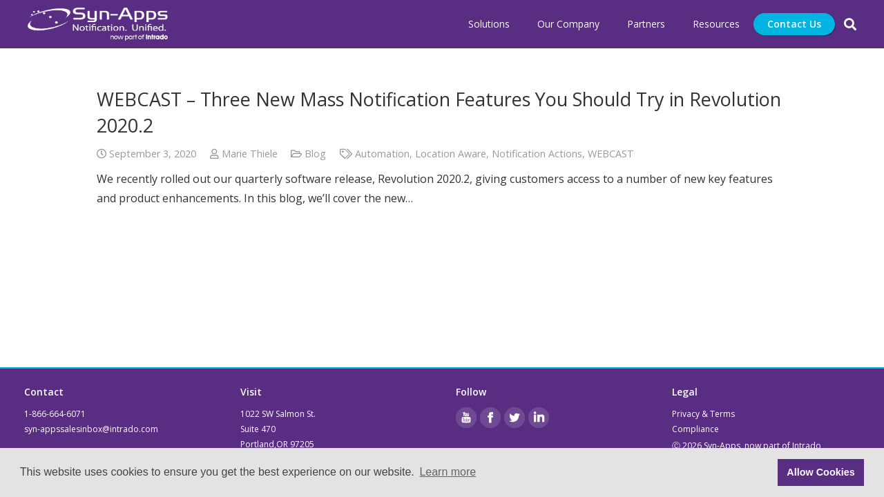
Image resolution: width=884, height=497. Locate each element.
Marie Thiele (250, 153)
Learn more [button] (447, 472)
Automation (382, 153)
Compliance (695, 429)
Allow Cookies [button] (820, 472)
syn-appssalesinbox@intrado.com (91, 429)
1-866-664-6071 (55, 414)
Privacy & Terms (703, 414)
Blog (315, 153)
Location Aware (450, 153)
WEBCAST (611, 153)
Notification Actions (537, 153)
